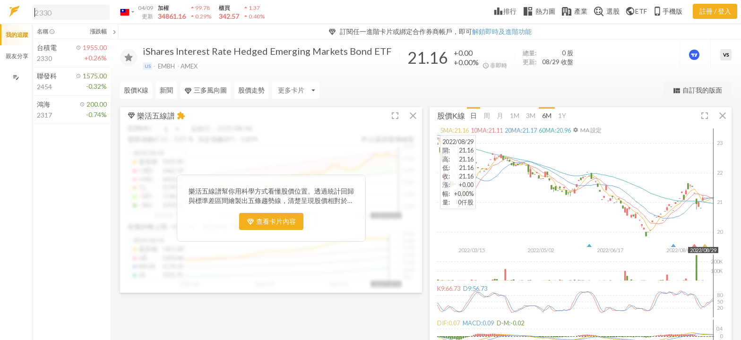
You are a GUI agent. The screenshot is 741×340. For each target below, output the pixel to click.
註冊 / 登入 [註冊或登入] (715, 11)
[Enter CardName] (295, 90)
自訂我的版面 (697, 90)
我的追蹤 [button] (17, 34)
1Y (562, 115)
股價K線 (136, 90)
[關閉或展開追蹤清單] (114, 31)
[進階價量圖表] (695, 55)
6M (546, 115)
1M (514, 115)
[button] (69, 12)
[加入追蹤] (128, 57)
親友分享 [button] (17, 56)
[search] (71, 12)
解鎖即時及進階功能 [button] (502, 31)
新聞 (166, 90)
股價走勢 (251, 90)
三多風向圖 (205, 90)
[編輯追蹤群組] (16, 77)
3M (530, 115)
